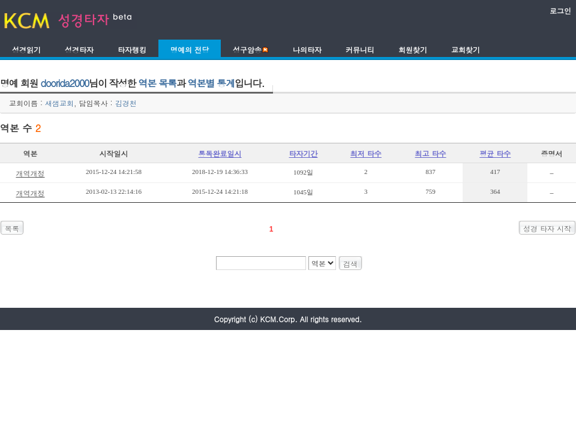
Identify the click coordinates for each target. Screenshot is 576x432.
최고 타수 (430, 153)
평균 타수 (495, 153)
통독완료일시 (220, 153)
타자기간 (303, 153)
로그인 (560, 10)
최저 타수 (366, 153)
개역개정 (30, 173)
